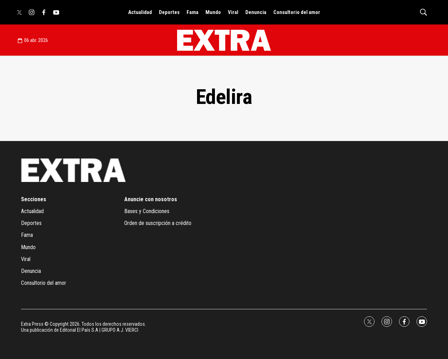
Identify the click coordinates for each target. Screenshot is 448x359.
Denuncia (255, 12)
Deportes (169, 12)
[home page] (224, 40)
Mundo (213, 12)
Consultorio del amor (296, 12)
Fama (192, 12)
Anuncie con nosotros (150, 199)
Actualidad (140, 12)
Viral (233, 12)
